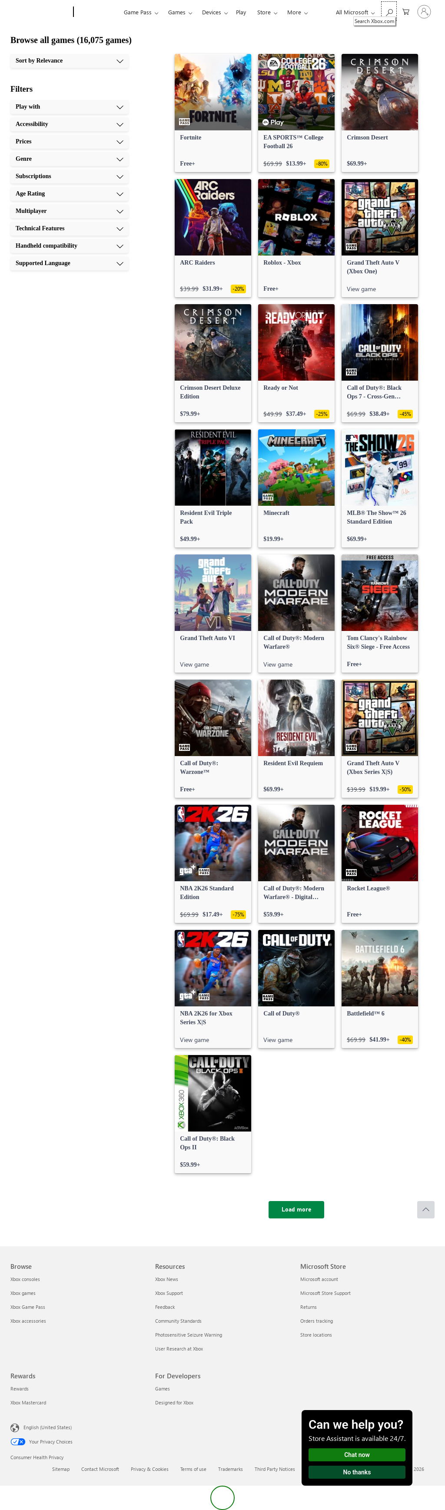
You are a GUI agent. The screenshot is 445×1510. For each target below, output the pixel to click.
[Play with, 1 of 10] (69, 107)
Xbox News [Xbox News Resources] (166, 1279)
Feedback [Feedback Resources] (165, 1307)
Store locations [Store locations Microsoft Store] (316, 1334)
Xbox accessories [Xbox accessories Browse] (28, 1321)
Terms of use (193, 1469)
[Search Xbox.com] (389, 11)
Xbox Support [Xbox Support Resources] (169, 1293)
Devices (211, 12)
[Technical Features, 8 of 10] (69, 229)
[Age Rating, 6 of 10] (69, 194)
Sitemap (61, 1469)
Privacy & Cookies (150, 1469)
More (294, 12)
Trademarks (230, 1469)
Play (241, 12)
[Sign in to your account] (424, 11)
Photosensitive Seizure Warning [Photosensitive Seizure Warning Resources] (188, 1334)
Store (264, 12)
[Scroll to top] (426, 1209)
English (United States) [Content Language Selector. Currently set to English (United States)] (47, 1427)
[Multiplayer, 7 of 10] (69, 211)
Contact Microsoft (100, 1469)
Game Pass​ (138, 12)
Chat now (357, 1454)
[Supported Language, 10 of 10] (69, 263)
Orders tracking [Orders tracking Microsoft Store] (316, 1321)
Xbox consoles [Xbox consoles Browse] (25, 1279)
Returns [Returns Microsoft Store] (308, 1307)
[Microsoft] (40, 12)
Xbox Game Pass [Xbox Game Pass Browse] (27, 1307)
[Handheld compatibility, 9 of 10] (69, 246)
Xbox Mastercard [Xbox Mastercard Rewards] (28, 1402)
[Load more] (296, 1209)
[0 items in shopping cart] (405, 11)
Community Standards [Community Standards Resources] (178, 1321)
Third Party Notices (275, 1469)
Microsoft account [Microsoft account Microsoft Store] (319, 1279)
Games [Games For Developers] (162, 1388)
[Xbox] (97, 12)
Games (177, 12)
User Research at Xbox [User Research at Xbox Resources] (179, 1348)
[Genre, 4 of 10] (69, 159)
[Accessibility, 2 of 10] (69, 124)
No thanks (357, 1472)
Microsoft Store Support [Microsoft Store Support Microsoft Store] (325, 1293)
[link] (213, 113)
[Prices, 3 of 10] (69, 142)
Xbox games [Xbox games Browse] (23, 1293)
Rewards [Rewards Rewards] (19, 1388)
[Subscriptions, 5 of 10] (69, 176)
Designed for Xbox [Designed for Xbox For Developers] (174, 1402)
